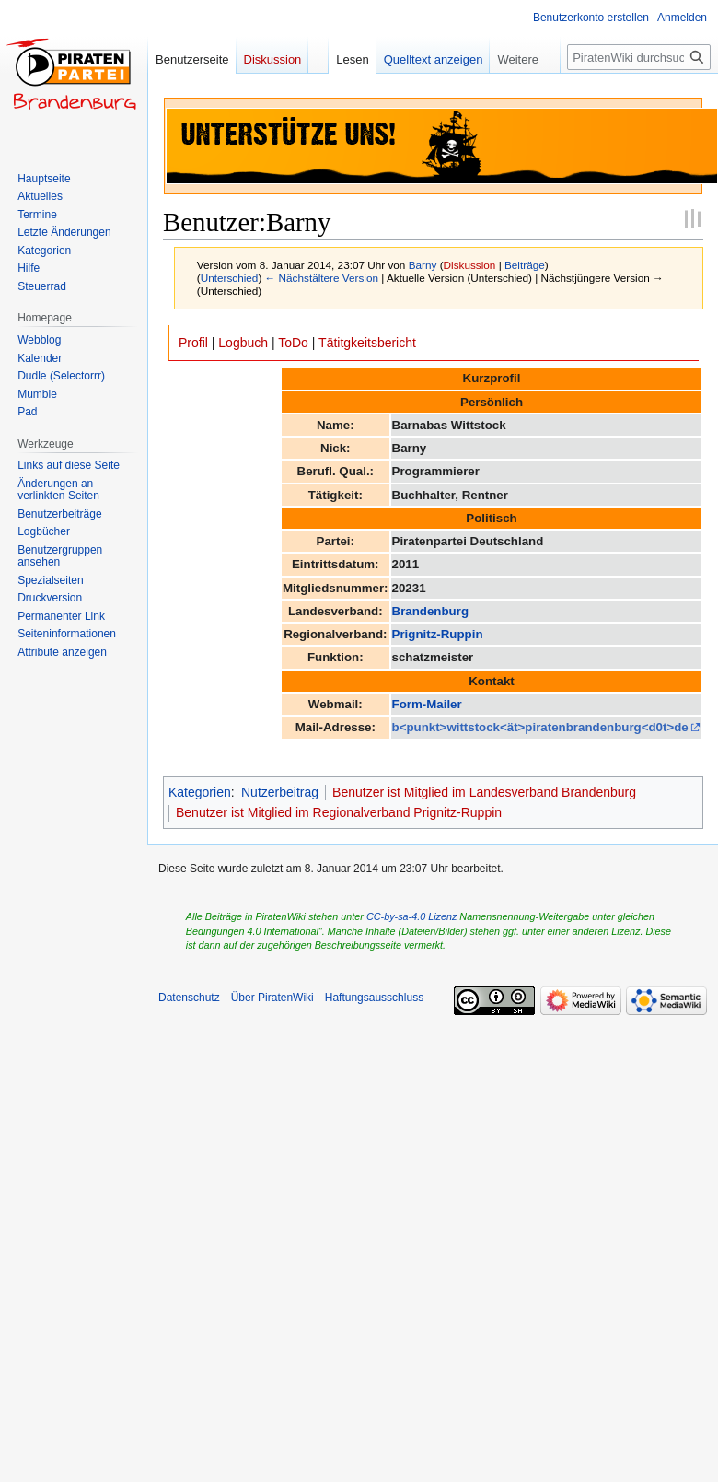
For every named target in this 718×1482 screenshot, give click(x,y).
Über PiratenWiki (272, 997)
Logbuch (243, 342)
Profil (193, 342)
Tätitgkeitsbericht (367, 342)
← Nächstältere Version (321, 278)
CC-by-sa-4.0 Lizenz (411, 916)
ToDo (293, 342)
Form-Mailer (427, 704)
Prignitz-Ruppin (437, 634)
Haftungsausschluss (374, 997)
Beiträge (524, 265)
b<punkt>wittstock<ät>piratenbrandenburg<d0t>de (540, 727)
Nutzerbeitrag (279, 792)
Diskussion (470, 265)
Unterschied (230, 278)
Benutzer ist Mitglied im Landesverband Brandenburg (484, 792)
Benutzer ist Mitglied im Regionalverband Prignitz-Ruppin (339, 812)
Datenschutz (189, 997)
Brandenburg (430, 611)
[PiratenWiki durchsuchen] (639, 57)
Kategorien (199, 792)
